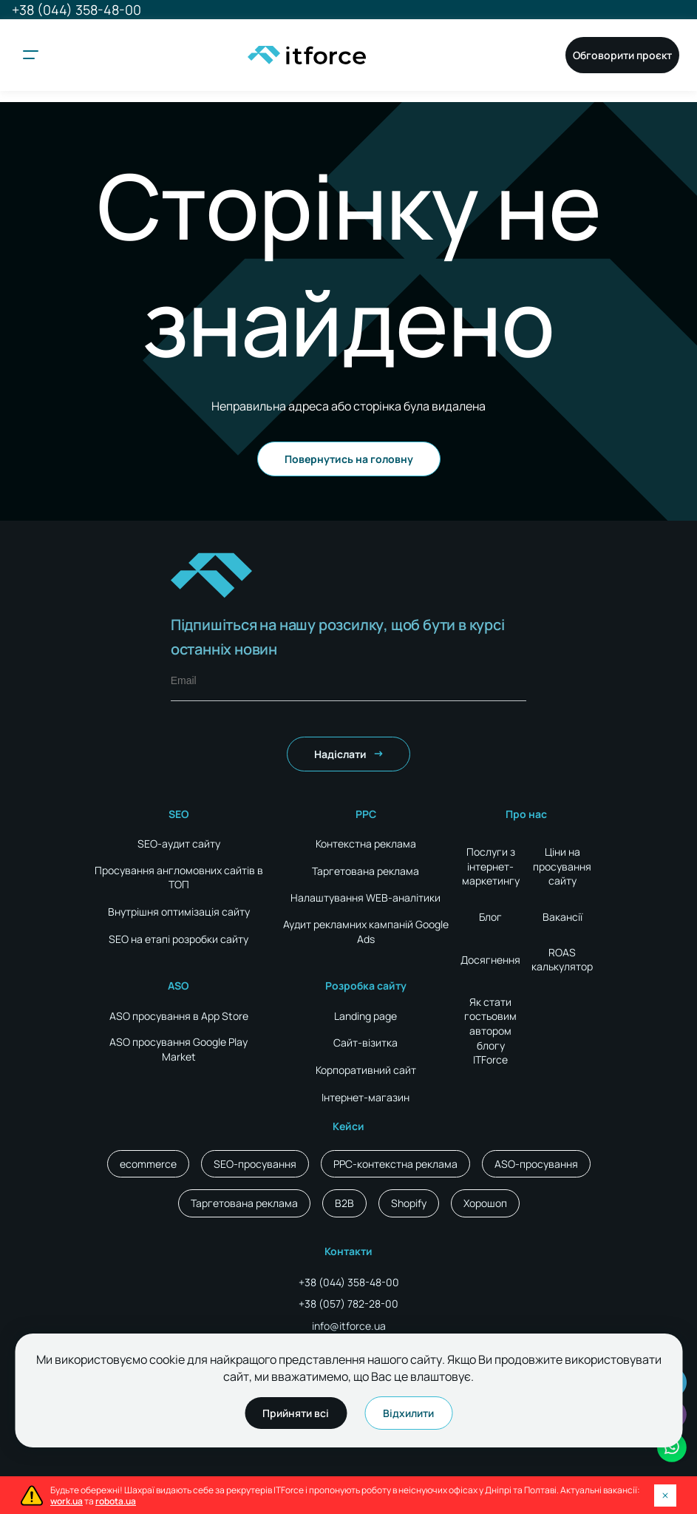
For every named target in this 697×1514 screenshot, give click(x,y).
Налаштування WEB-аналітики (365, 898)
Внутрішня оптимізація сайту (179, 912)
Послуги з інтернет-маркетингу (491, 866)
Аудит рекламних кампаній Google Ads (366, 931)
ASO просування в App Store (178, 1016)
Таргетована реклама (365, 871)
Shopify (408, 1203)
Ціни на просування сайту (562, 866)
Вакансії (562, 917)
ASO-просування (536, 1164)
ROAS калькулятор (562, 959)
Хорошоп (485, 1203)
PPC (366, 814)
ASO (178, 986)
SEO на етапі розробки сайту (178, 939)
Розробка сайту (366, 986)
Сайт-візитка (365, 1042)
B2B (344, 1203)
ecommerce (148, 1164)
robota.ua (115, 1501)
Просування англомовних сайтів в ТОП (179, 877)
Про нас (526, 814)
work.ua (66, 1501)
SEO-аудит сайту (178, 844)
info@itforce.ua (349, 1326)
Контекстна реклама (366, 844)
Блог (490, 917)
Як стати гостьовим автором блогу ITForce (490, 1031)
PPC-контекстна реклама (395, 1164)
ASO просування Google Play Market (178, 1049)
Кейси (348, 1126)
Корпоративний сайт (366, 1070)
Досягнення (490, 960)
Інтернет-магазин (365, 1097)
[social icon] (672, 1447)
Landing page (365, 1016)
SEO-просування (255, 1164)
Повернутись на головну (349, 459)
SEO (179, 814)
